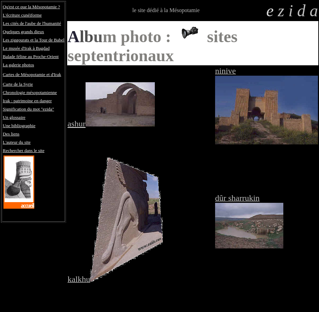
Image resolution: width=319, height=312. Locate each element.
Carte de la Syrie (18, 84)
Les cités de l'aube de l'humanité (32, 23)
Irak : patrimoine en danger (27, 100)
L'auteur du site (16, 142)
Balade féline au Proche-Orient (31, 56)
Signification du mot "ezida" (28, 109)
